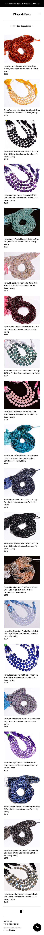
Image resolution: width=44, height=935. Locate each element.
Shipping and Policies (11, 924)
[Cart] (37, 927)
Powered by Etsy (9, 930)
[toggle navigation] (39, 14)
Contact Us (8, 921)
